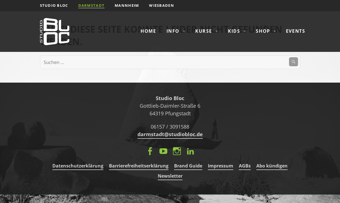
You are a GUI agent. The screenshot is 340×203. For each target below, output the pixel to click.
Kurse (203, 31)
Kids (234, 31)
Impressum (220, 166)
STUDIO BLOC (54, 5)
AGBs (245, 166)
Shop (263, 31)
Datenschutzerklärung (77, 166)
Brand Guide (188, 166)
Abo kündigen (272, 166)
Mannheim (127, 5)
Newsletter (170, 176)
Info (172, 31)
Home (148, 31)
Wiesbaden (161, 5)
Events (295, 31)
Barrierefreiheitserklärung (138, 166)
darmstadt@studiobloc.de (170, 134)
